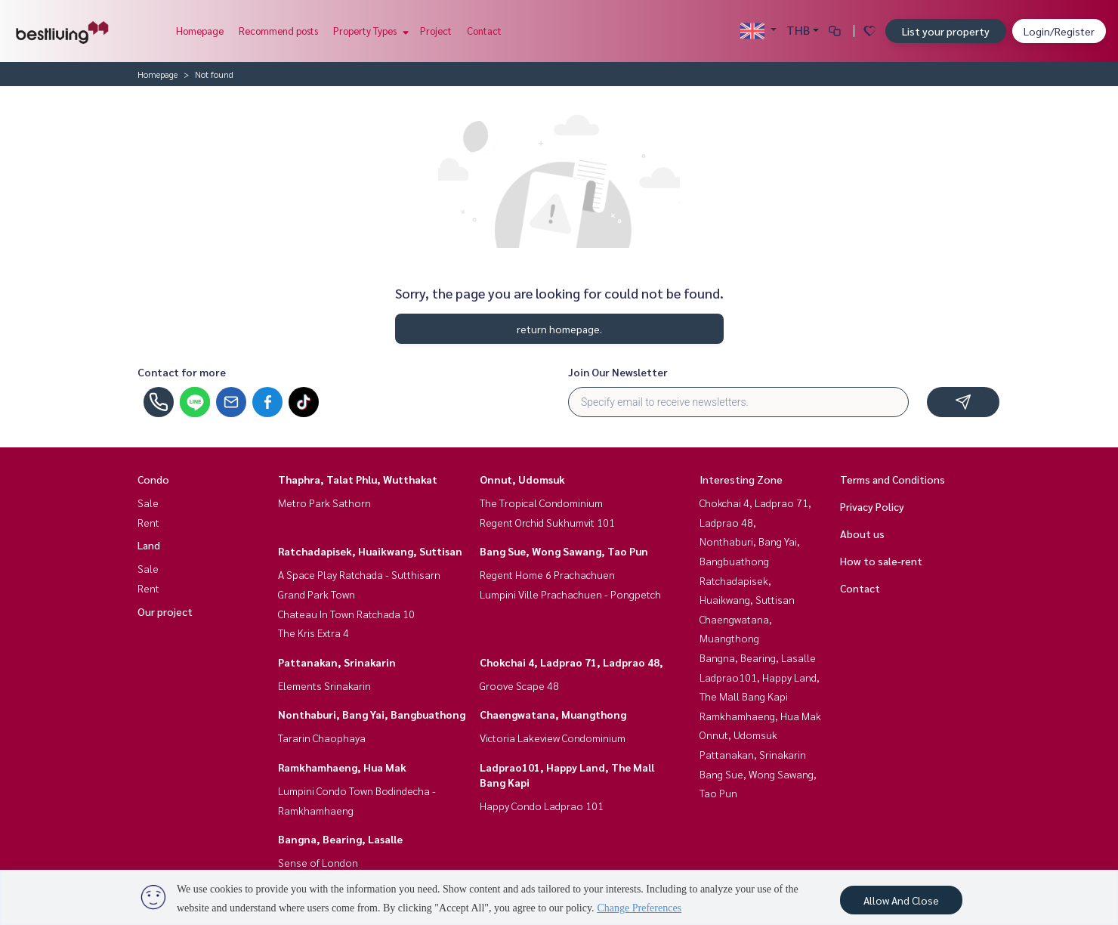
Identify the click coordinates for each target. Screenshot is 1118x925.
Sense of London (318, 862)
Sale (148, 502)
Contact (484, 30)
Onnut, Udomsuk (522, 479)
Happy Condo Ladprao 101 (542, 805)
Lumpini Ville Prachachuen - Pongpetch (570, 594)
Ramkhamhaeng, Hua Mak (342, 767)
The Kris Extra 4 (313, 632)
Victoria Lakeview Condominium (552, 737)
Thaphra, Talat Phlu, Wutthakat (357, 479)
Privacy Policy (872, 506)
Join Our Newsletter (618, 372)
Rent (148, 522)
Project (436, 30)
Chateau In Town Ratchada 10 (346, 613)
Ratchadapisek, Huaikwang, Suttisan (370, 551)
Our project (165, 611)
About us (862, 533)
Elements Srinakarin (324, 685)
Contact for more (181, 372)
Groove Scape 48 (519, 685)
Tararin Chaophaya (322, 737)
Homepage (200, 30)
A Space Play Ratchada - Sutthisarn (359, 574)
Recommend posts (278, 30)
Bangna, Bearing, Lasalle (340, 839)
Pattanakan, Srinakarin (337, 662)
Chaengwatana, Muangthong (553, 714)
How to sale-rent (881, 561)
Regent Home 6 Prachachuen (547, 574)
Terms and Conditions (892, 479)
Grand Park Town (316, 594)
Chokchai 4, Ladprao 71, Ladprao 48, (571, 662)
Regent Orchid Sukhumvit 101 (547, 522)
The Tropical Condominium (541, 502)
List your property (946, 31)
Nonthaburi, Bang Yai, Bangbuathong (371, 714)
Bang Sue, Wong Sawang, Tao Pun (564, 551)
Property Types (369, 30)
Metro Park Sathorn (324, 502)
